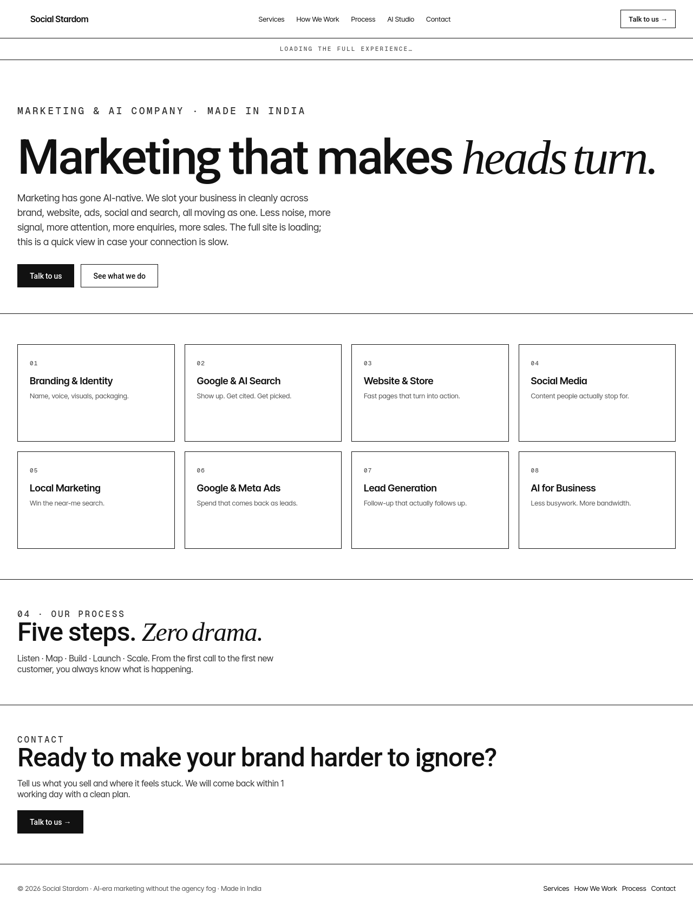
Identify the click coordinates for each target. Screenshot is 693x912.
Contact (438, 19)
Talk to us (46, 275)
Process (363, 19)
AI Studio (400, 19)
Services (272, 19)
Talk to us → (648, 19)
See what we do (119, 275)
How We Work (318, 19)
